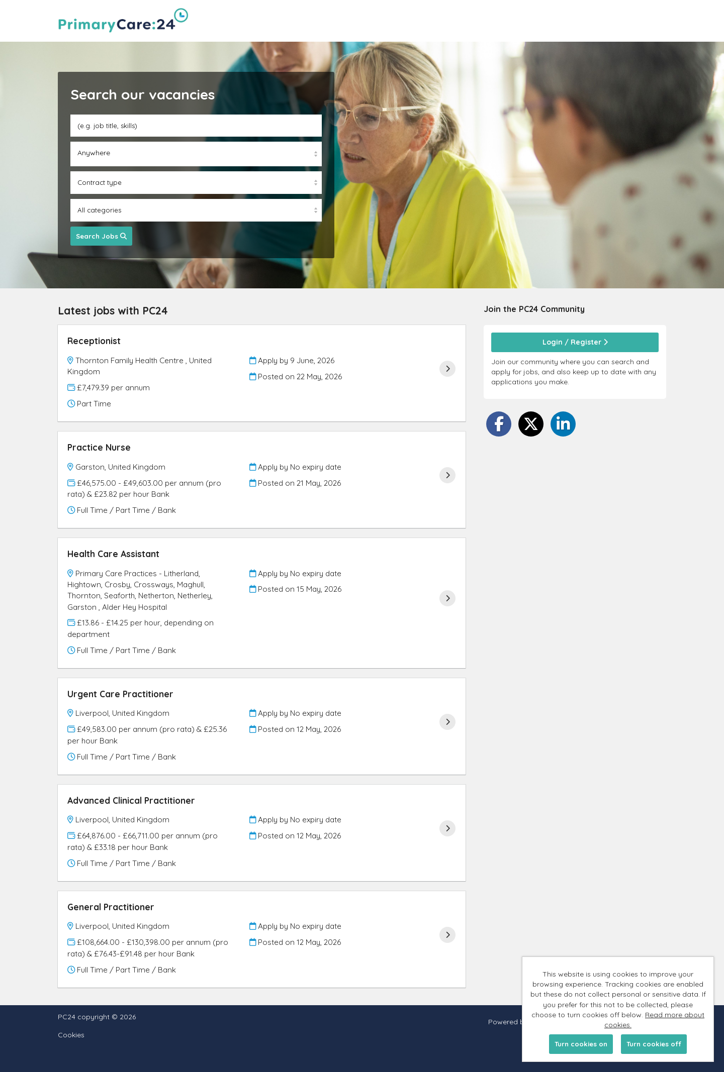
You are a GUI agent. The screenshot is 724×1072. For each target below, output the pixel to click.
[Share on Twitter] (531, 424)
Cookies (71, 1035)
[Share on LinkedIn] (563, 424)
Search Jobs (101, 236)
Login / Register (575, 342)
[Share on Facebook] (498, 424)
